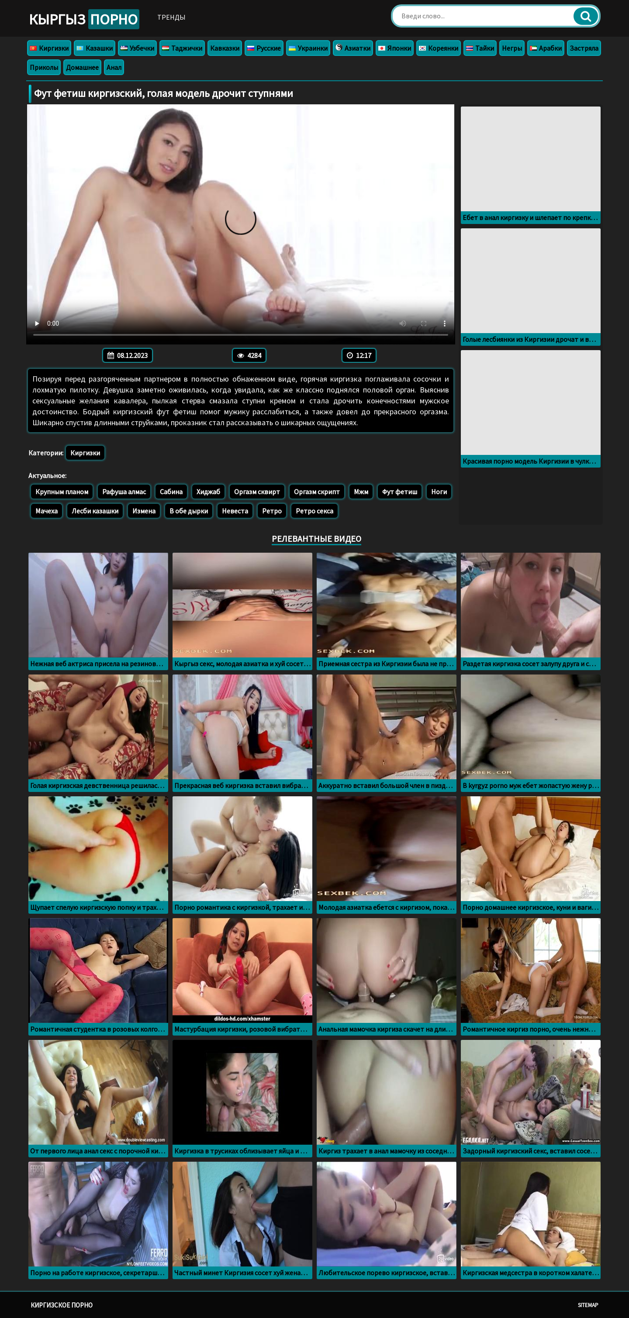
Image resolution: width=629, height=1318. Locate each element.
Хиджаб (208, 491)
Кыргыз (84, 19)
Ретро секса (314, 510)
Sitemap (588, 1305)
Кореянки (438, 48)
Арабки (546, 48)
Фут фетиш (399, 491)
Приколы (44, 67)
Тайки (480, 48)
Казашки (94, 48)
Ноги (439, 491)
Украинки (308, 48)
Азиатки (352, 48)
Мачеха (46, 510)
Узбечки (137, 48)
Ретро (272, 510)
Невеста (235, 510)
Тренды (171, 17)
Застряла (584, 48)
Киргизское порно (62, 1305)
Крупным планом (61, 491)
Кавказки (224, 48)
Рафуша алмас (124, 491)
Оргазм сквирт (257, 491)
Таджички (182, 48)
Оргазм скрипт (317, 491)
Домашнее (82, 67)
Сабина (171, 491)
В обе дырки (188, 510)
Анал (114, 67)
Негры (512, 48)
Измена (144, 510)
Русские (264, 48)
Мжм (361, 491)
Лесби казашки (95, 510)
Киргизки (49, 48)
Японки (394, 48)
